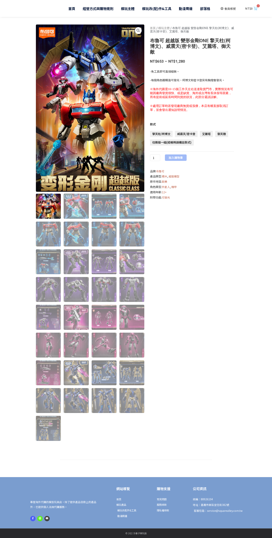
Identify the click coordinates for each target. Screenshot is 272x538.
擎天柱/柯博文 (161, 134)
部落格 (205, 8)
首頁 (71, 8)
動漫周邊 (185, 8)
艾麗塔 (206, 134)
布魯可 (160, 171)
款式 (153, 124)
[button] (138, 30)
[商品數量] (155, 157)
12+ (164, 192)
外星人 (166, 187)
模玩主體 (127, 8)
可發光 (166, 197)
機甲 (175, 187)
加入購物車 (176, 158)
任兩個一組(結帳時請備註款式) (172, 142)
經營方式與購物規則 (98, 8)
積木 (165, 176)
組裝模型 (174, 176)
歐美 (165, 181)
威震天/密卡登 (186, 134)
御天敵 (221, 134)
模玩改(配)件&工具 (156, 8)
